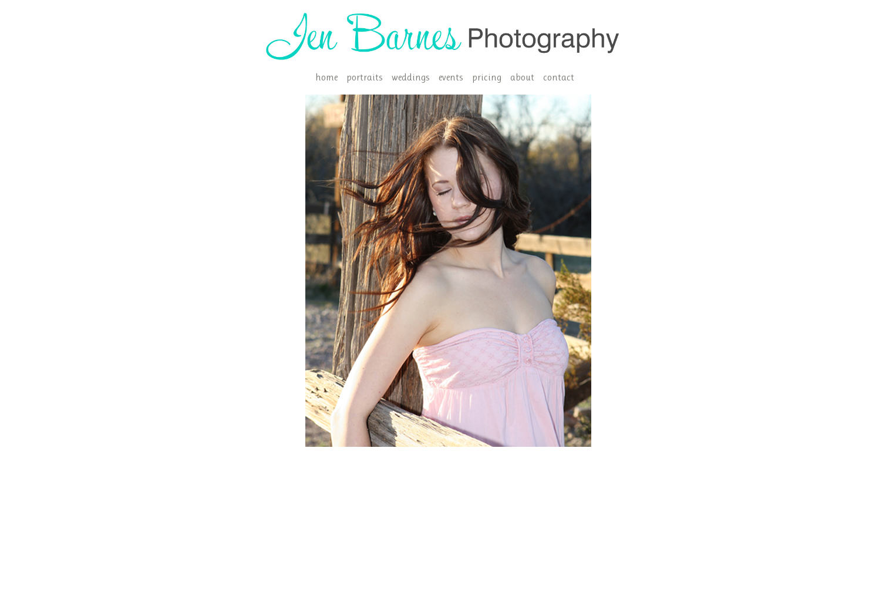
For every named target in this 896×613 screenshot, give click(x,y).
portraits (364, 77)
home (326, 77)
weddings (411, 77)
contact (558, 77)
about (522, 77)
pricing (486, 77)
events (451, 77)
